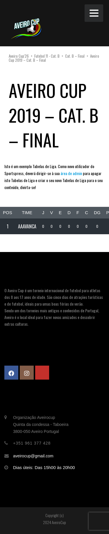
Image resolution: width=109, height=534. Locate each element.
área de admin (71, 173)
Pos (7, 212)
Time (27, 212)
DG (97, 212)
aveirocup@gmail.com (33, 456)
